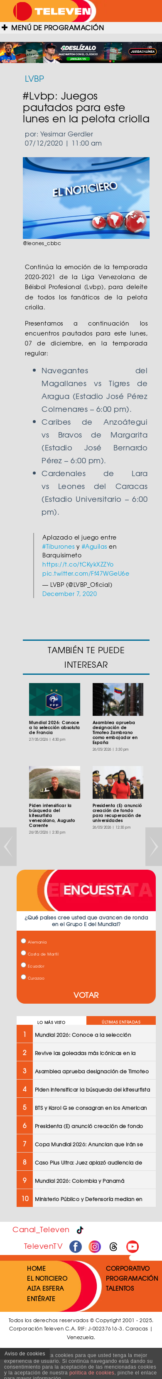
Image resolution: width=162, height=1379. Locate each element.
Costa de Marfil (40, 954)
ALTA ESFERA (45, 1288)
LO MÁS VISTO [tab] (51, 1022)
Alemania (34, 942)
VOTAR (86, 994)
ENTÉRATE (41, 1298)
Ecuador (32, 966)
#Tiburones (58, 546)
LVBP (34, 78)
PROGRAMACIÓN (132, 1278)
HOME (36, 1268)
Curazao (32, 978)
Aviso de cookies (25, 1354)
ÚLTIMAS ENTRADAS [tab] (121, 1022)
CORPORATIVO (128, 1268)
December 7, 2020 (69, 593)
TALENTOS (120, 1288)
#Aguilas (94, 546)
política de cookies (91, 1373)
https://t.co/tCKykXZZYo (78, 564)
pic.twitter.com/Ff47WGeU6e (85, 573)
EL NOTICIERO (47, 1278)
